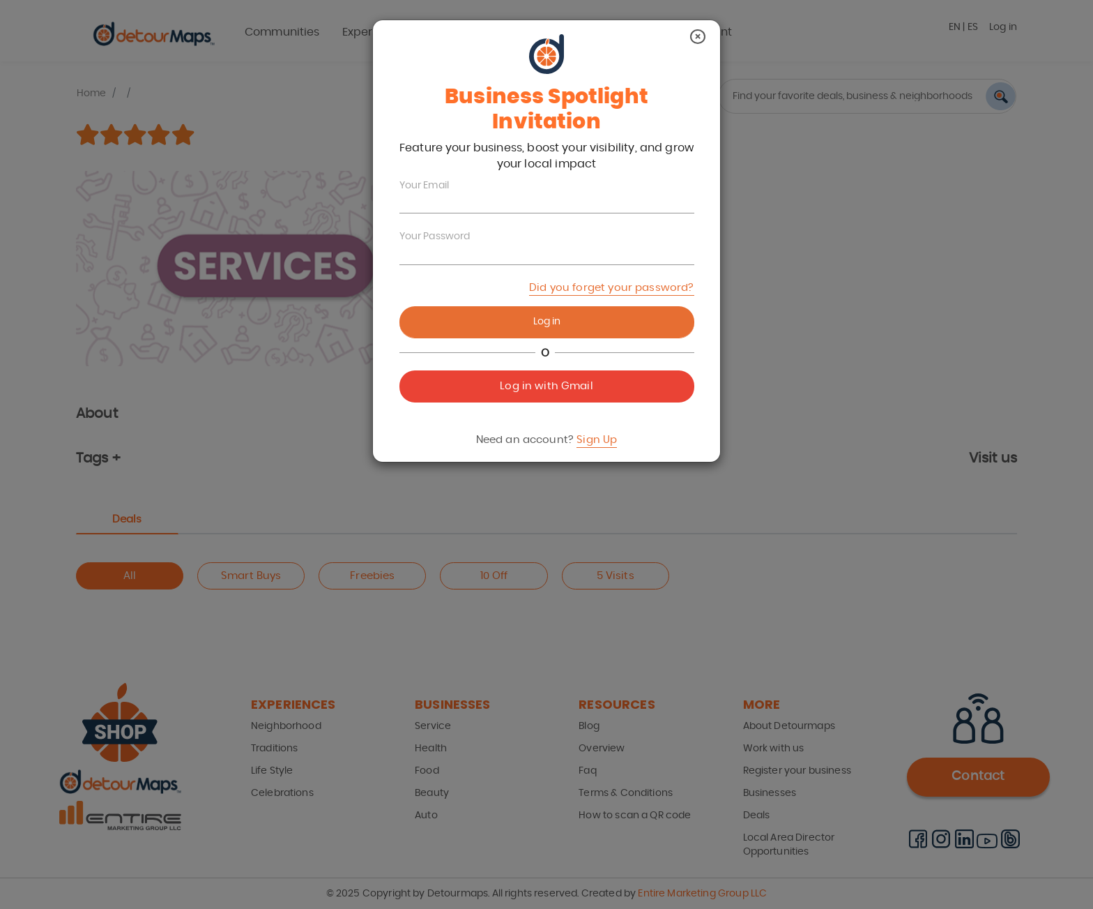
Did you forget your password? (611, 288)
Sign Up (596, 440)
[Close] (697, 36)
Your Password (435, 236)
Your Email (424, 185)
